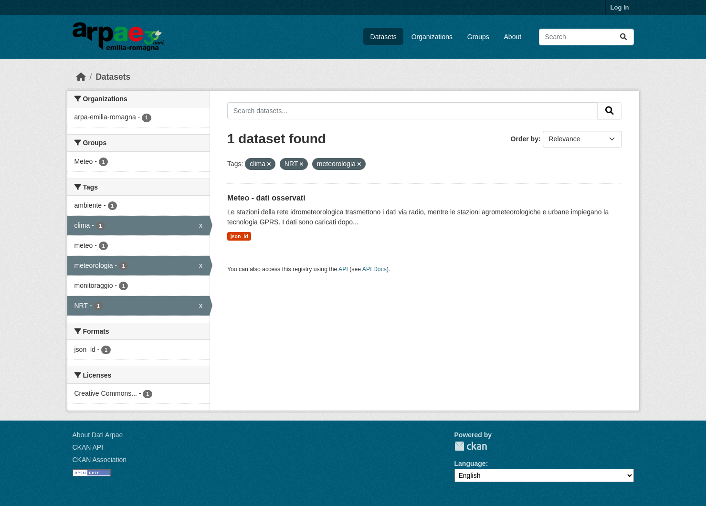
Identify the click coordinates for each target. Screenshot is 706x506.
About (513, 37)
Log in (620, 7)
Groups (478, 37)
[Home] (81, 77)
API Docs (374, 269)
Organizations (432, 37)
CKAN (470, 446)
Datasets (383, 37)
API (343, 269)
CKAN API (88, 447)
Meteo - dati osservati (266, 198)
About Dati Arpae (98, 435)
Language (470, 463)
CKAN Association (100, 460)
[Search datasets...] (586, 37)
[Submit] (623, 37)
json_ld (239, 236)
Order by (524, 139)
